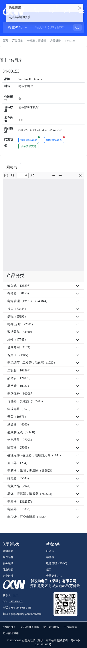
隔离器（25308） (19, 447)
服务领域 (8, 563)
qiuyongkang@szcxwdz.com (26, 613)
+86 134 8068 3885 (21, 607)
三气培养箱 (70, 626)
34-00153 (70, 40)
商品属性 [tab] (32, 167)
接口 (48, 569)
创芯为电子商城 (29, 626)
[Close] (79, 8)
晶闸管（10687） (19, 386)
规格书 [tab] (11, 167)
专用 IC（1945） (18, 355)
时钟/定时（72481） (21, 324)
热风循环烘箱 (11, 633)
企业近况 (8, 575)
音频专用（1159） (19, 347)
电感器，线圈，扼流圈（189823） (30, 470)
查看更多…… (54, 575)
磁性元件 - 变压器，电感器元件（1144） (35, 455)
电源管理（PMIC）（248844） (28, 301)
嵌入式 (50, 550)
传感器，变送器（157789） (26, 401)
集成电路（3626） (19, 409)
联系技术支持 (28, 146)
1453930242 (15, 601)
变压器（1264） (18, 463)
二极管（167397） (19, 370)
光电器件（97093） (20, 439)
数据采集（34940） (20, 332)
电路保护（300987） (21, 393)
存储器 (50, 557)
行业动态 (8, 569)
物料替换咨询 (55, 139)
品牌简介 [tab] (53, 167)
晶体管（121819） (19, 378)
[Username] (51, 27)
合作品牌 (8, 557)
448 (20, 119)
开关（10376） (17, 416)
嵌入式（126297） (19, 285)
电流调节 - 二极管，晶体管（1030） (32, 362)
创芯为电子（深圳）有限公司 (39, 640)
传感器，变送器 (36, 40)
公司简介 (8, 550)
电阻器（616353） (19, 509)
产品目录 (17, 40)
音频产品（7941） (19, 486)
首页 (5, 40)
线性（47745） (17, 339)
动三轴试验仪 (51, 626)
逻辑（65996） (17, 316)
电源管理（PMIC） (57, 563)
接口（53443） (17, 308)
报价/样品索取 (29, 139)
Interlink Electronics (30, 79)
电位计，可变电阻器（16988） (28, 517)
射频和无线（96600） (22, 432)
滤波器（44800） (19, 424)
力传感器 (55, 40)
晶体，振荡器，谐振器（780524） (30, 494)
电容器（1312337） (20, 501)
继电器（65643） (19, 478)
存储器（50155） (19, 293)
